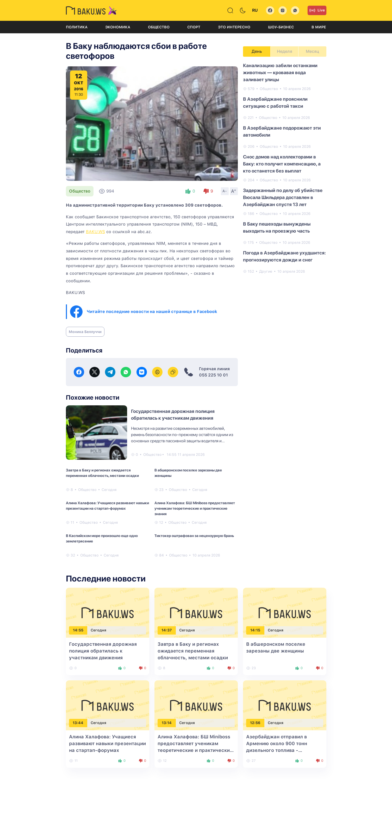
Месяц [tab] (312, 51)
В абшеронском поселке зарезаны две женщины (188, 473)
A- (224, 191)
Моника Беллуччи (85, 332)
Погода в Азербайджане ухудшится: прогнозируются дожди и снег (284, 256)
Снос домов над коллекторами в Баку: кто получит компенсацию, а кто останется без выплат (282, 164)
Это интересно (234, 27)
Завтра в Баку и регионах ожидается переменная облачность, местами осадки (102, 473)
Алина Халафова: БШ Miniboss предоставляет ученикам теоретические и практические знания (194, 508)
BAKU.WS (95, 231)
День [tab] (257, 51)
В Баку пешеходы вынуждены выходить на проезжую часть (276, 227)
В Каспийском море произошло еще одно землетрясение (102, 538)
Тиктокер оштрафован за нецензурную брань (194, 536)
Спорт (193, 27)
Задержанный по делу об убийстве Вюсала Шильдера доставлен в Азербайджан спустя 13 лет (282, 197)
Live (317, 10)
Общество (159, 27)
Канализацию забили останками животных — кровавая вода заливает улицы (280, 72)
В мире (319, 27)
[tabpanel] (284, 168)
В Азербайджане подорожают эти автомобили (282, 131)
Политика (77, 27)
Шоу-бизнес (281, 27)
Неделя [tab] (284, 51)
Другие (265, 271)
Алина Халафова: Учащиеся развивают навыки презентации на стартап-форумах (107, 505)
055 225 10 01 (213, 375)
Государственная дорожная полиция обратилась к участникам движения (103, 650)
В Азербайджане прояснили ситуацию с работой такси (275, 102)
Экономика (117, 27)
